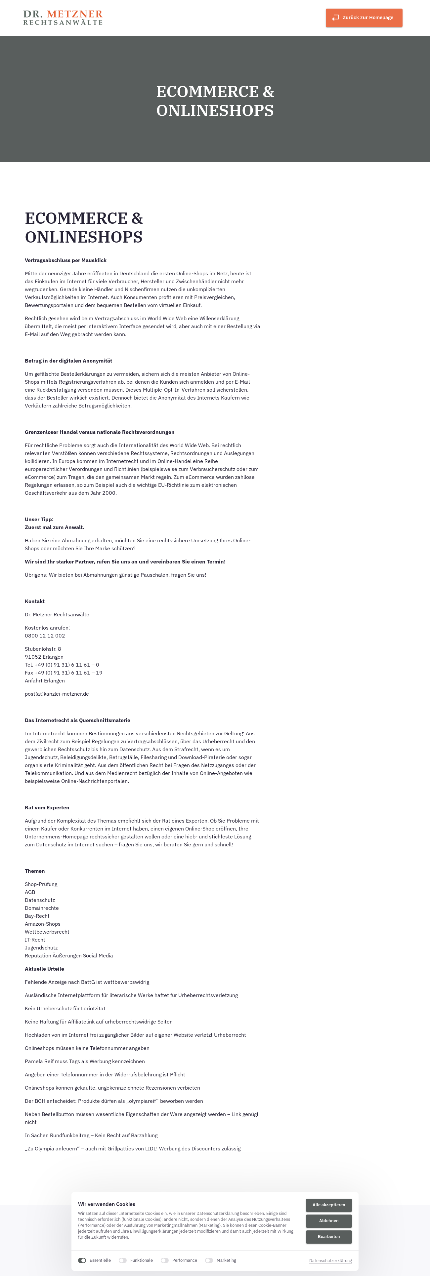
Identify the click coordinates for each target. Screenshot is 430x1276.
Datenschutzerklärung (330, 1260)
